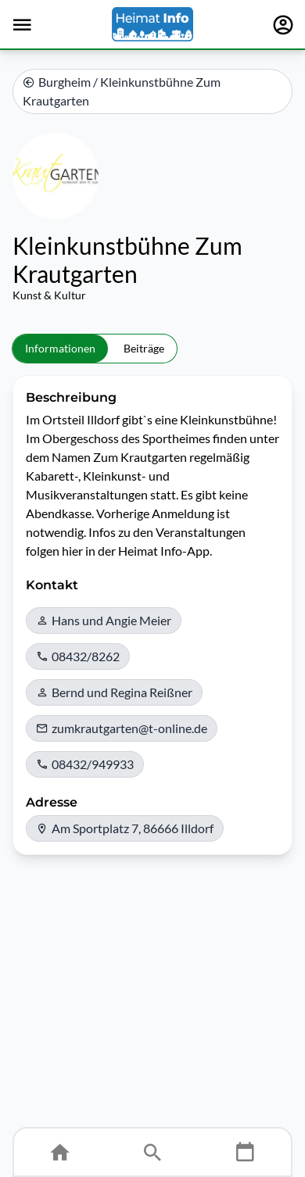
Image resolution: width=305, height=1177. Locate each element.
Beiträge (144, 348)
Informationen (60, 348)
